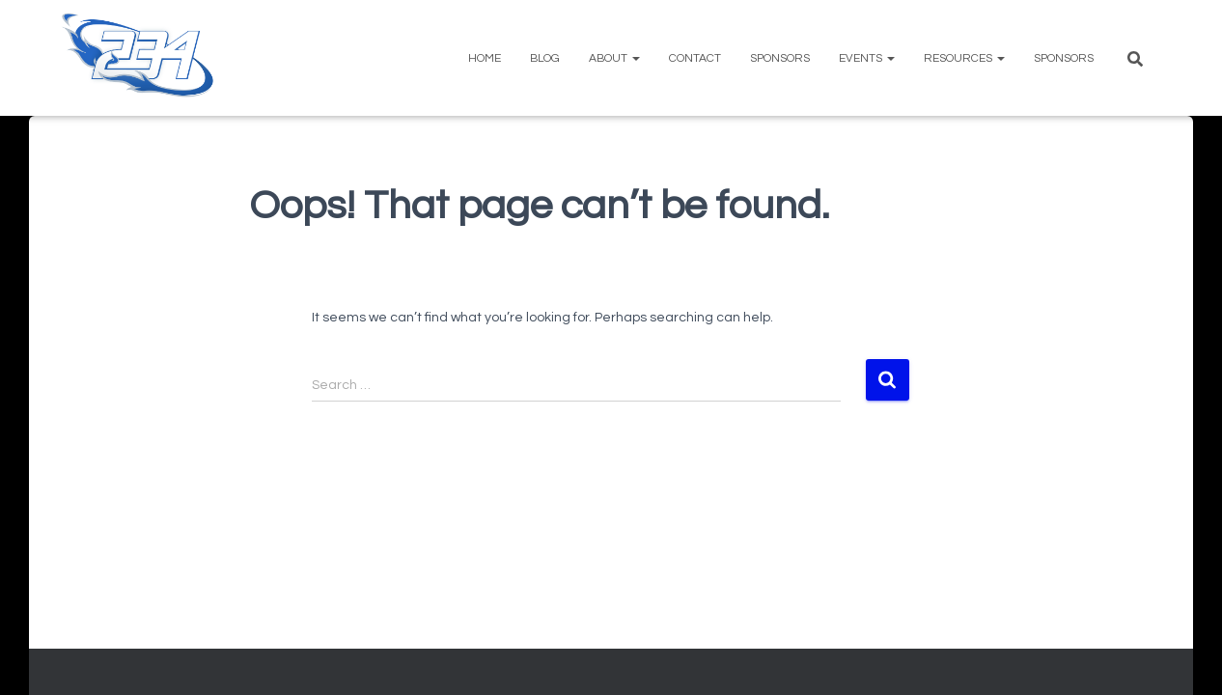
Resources (964, 58)
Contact (695, 58)
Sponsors (780, 58)
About (614, 58)
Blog (545, 58)
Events (867, 58)
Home (484, 58)
